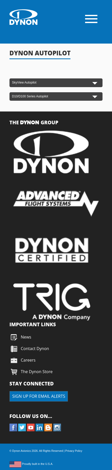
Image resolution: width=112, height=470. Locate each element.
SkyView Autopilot (24, 82)
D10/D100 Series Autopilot (30, 96)
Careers (28, 360)
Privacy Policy (73, 450)
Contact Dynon (34, 348)
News (26, 337)
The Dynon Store (37, 371)
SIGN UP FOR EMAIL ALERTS (38, 396)
